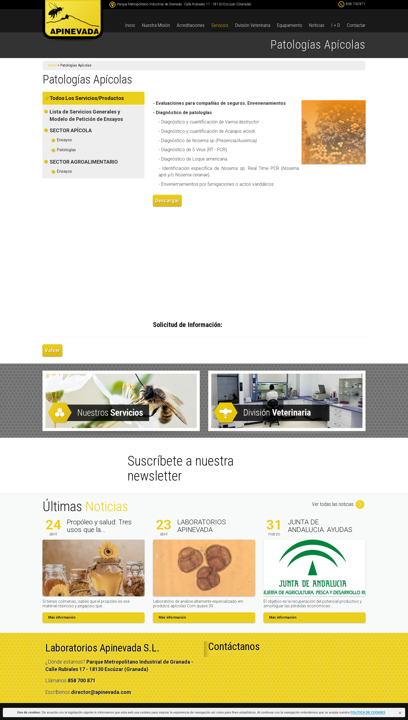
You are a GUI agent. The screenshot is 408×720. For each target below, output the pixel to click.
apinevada (72, 21)
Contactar (356, 25)
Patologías (66, 150)
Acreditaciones (191, 25)
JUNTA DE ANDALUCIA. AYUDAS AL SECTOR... (320, 529)
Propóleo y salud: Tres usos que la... (99, 525)
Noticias (316, 25)
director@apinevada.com (101, 692)
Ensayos (64, 140)
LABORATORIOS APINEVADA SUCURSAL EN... (201, 529)
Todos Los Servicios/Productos (87, 98)
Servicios (219, 25)
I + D (335, 25)
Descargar (167, 201)
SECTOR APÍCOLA (71, 130)
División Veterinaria (252, 25)
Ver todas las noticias (339, 504)
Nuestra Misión (156, 25)
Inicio (130, 25)
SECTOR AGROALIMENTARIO (84, 162)
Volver (52, 350)
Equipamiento (289, 25)
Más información (61, 617)
